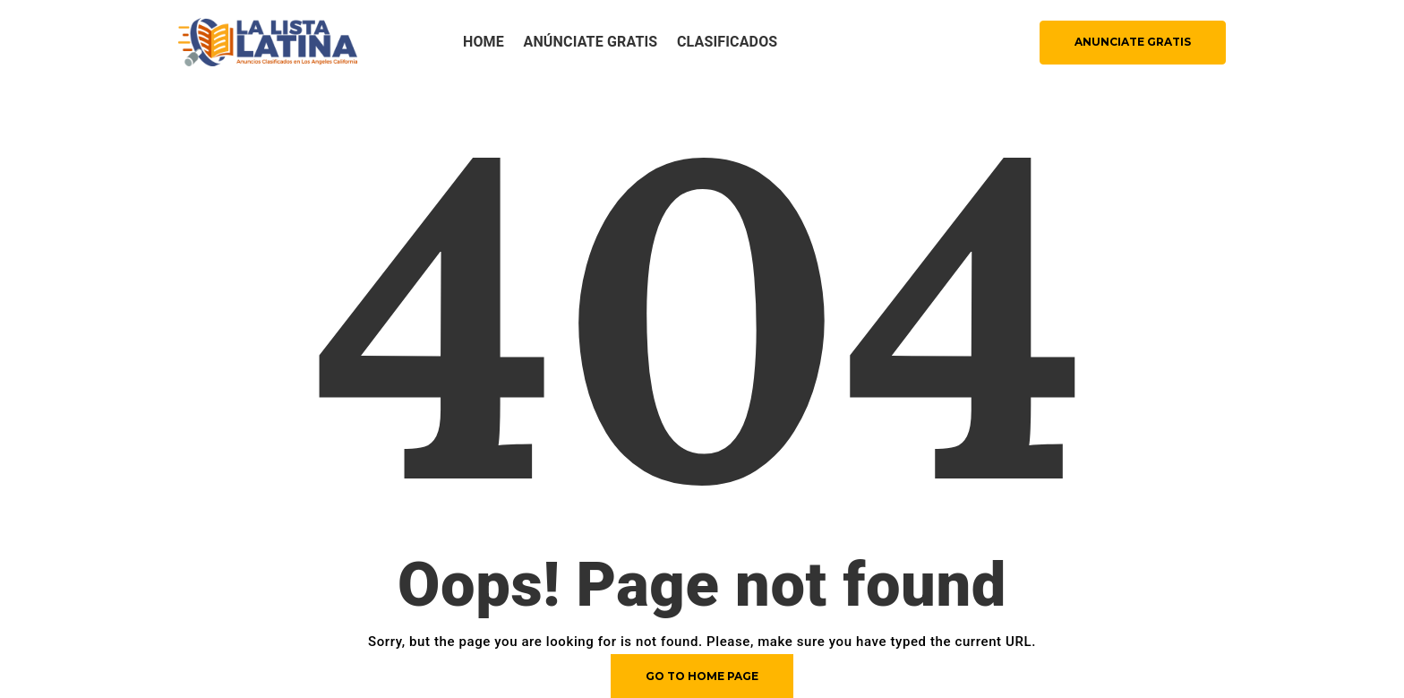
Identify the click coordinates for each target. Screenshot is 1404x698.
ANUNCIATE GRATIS (1132, 41)
